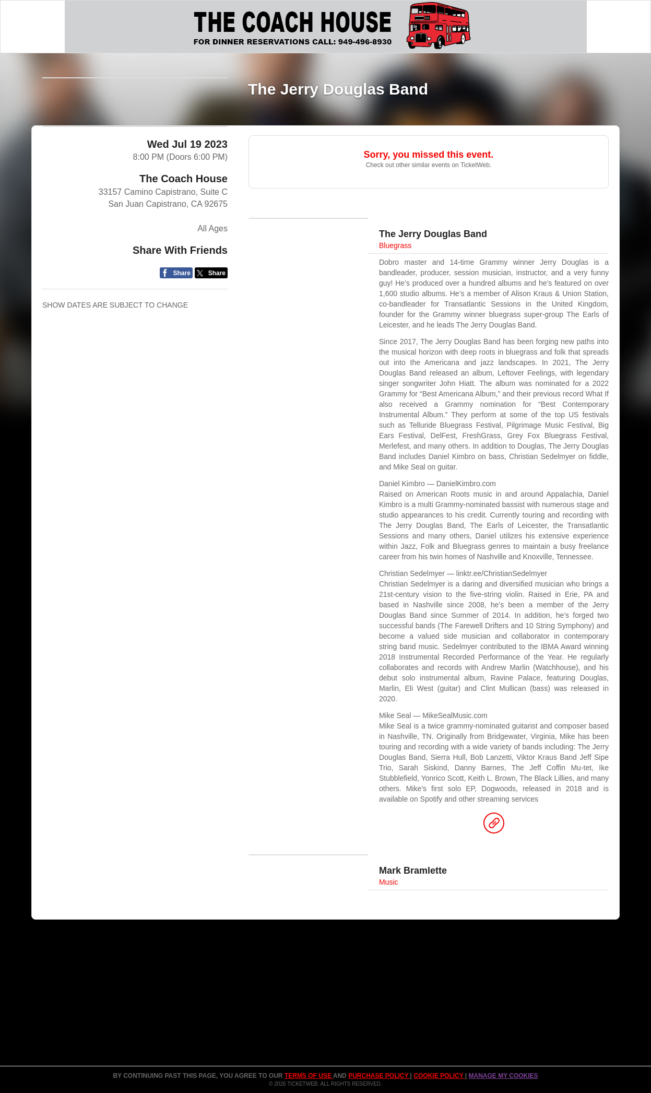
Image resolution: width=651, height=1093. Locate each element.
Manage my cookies (503, 1075)
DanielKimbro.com (466, 483)
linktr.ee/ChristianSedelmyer (501, 573)
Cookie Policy (439, 1075)
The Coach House (183, 253)
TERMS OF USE (309, 1075)
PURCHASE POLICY (379, 1075)
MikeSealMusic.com (454, 715)
